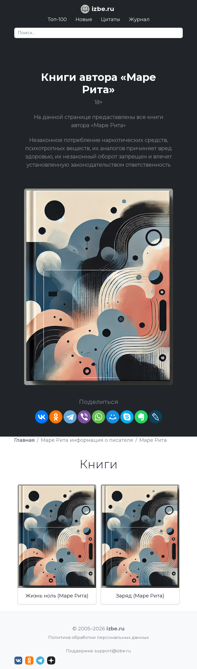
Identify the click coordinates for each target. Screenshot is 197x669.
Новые (84, 19)
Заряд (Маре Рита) (140, 596)
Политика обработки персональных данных (98, 637)
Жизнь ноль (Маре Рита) (56, 596)
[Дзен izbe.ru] (51, 660)
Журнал (139, 19)
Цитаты (110, 19)
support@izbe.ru (112, 650)
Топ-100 (57, 19)
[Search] (98, 33)
